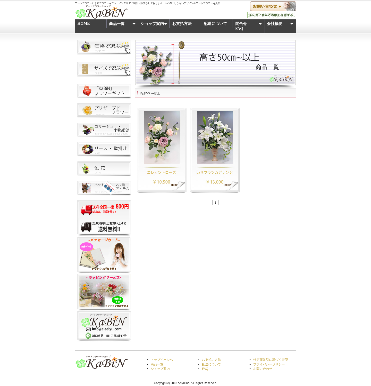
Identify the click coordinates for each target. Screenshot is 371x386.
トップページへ (162, 360)
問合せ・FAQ (249, 26)
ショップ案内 (154, 24)
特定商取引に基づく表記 (270, 360)
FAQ (205, 368)
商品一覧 (122, 24)
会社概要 (280, 24)
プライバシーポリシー (269, 364)
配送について (215, 24)
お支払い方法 (211, 360)
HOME (83, 23)
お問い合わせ (262, 368)
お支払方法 (182, 24)
